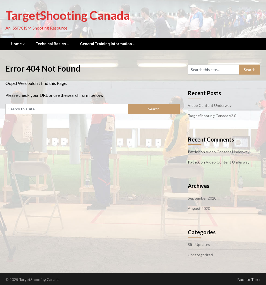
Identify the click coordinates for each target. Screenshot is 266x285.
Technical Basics (51, 44)
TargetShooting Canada (67, 15)
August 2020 (199, 208)
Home (16, 44)
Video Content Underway (210, 105)
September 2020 (202, 198)
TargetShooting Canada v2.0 (212, 115)
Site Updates (199, 244)
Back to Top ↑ (249, 279)
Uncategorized (200, 254)
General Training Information (106, 44)
